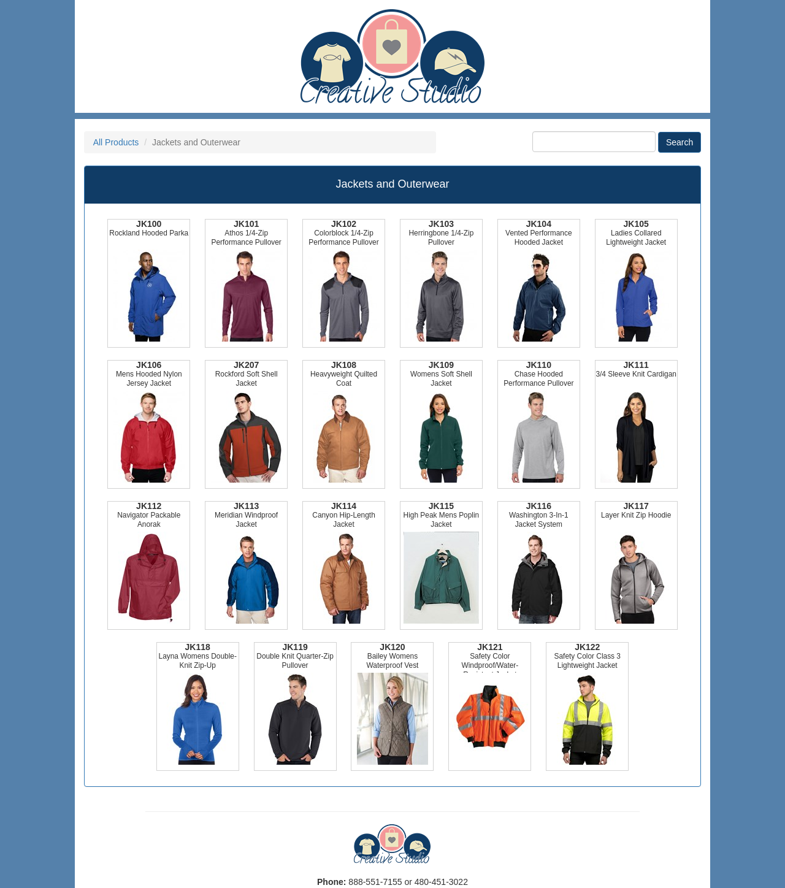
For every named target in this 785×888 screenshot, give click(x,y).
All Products (116, 142)
